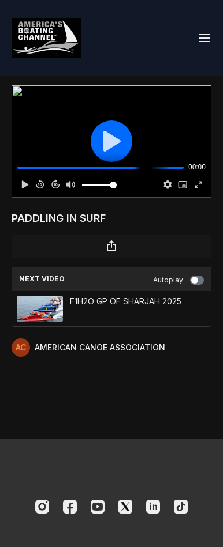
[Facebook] (70, 507)
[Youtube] (98, 507)
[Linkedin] (153, 507)
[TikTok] (181, 507)
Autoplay (178, 280)
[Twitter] (125, 507)
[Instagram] (42, 507)
